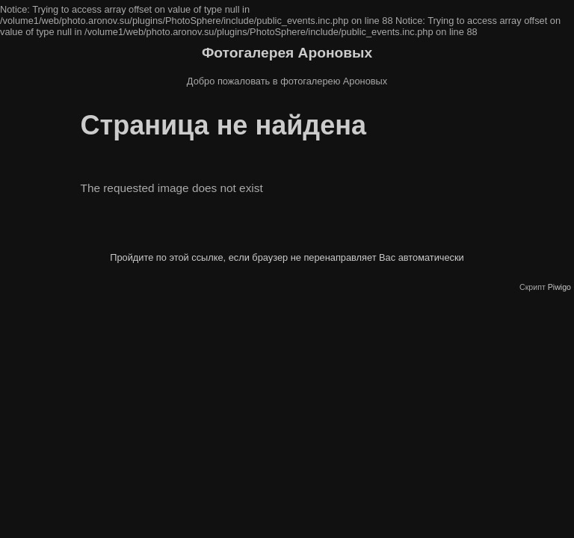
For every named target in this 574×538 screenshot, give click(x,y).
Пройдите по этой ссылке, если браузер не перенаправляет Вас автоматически (286, 257)
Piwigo (559, 286)
